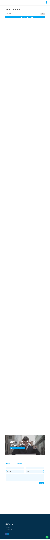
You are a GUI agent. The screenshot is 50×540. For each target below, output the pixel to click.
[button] (47, 537)
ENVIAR (41, 483)
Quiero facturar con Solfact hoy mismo (19, 448)
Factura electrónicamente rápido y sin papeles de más (25, 442)
